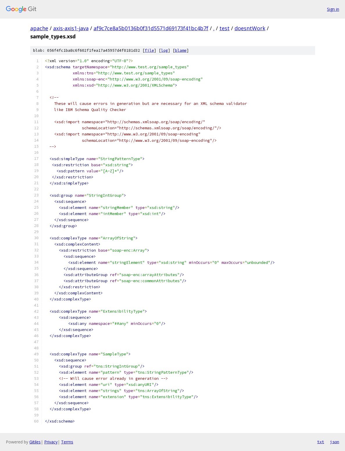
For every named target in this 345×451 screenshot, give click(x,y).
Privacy (51, 442)
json (334, 441)
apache (39, 28)
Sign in (333, 9)
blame (181, 50)
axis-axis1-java (71, 28)
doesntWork (250, 28)
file (149, 50)
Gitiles (35, 442)
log (164, 50)
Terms (67, 442)
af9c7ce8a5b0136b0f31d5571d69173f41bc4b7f (151, 28)
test (224, 28)
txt (320, 441)
